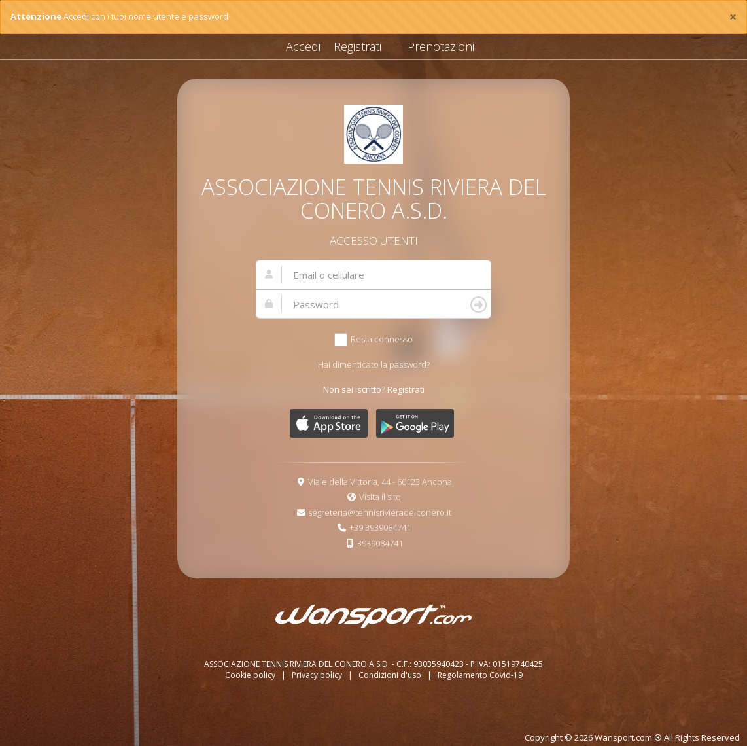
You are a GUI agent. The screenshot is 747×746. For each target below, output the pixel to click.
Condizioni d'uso (390, 675)
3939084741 (380, 543)
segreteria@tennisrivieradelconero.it (379, 512)
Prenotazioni (441, 46)
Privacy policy (318, 675)
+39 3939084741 (380, 527)
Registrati (357, 46)
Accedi (303, 46)
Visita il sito (380, 497)
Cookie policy (251, 675)
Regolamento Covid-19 (480, 675)
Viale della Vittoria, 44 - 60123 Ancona (380, 482)
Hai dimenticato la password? (374, 364)
